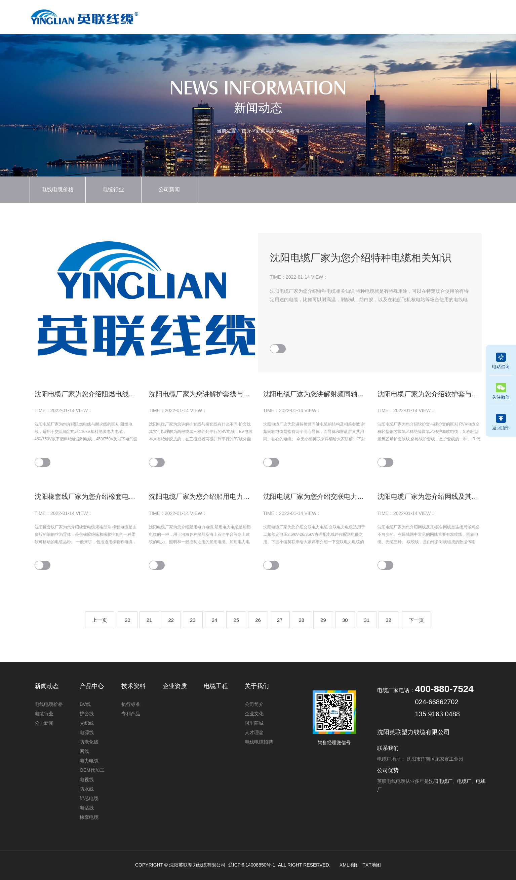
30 (345, 620)
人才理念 (254, 732)
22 (171, 620)
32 (388, 620)
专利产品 (130, 713)
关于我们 (430, 15)
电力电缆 (89, 760)
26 (258, 620)
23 (193, 620)
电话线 (87, 807)
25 (236, 620)
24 (214, 620)
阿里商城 (254, 723)
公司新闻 (289, 130)
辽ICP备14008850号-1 (251, 865)
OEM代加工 (92, 770)
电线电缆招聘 (259, 742)
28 (302, 620)
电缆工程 (394, 15)
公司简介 (254, 704)
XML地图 (349, 865)
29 (323, 620)
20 (127, 620)
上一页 (99, 620)
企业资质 (321, 15)
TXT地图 (372, 865)
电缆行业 (113, 189)
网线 (84, 751)
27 (280, 620)
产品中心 (249, 15)
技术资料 (358, 15)
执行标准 (130, 704)
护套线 (87, 713)
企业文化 (254, 713)
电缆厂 (464, 781)
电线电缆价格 (57, 189)
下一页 (416, 620)
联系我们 (467, 15)
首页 (212, 15)
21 (149, 620)
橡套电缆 (89, 817)
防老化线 (89, 742)
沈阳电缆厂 (440, 781)
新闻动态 (285, 15)
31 (367, 620)
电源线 (87, 732)
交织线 (87, 723)
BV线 (85, 704)
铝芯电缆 (89, 798)
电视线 (87, 779)
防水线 (87, 789)
